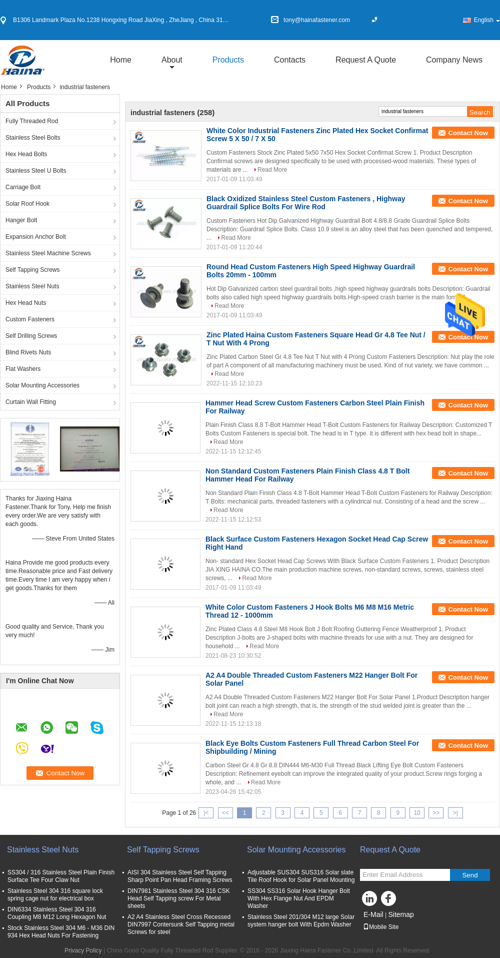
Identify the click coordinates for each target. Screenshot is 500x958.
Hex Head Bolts (26, 154)
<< (225, 812)
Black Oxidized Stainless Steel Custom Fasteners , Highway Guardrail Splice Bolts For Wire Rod (306, 203)
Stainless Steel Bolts (33, 137)
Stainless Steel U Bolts (36, 170)
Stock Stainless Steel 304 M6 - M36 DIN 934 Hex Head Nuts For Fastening (61, 931)
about (172, 60)
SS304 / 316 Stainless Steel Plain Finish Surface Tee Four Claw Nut (61, 876)
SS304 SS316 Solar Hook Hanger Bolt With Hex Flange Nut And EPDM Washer (299, 898)
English (487, 20)
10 (417, 812)
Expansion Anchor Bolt (36, 236)
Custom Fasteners (30, 319)
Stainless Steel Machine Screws (48, 253)
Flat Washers (23, 368)
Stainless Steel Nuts (32, 286)
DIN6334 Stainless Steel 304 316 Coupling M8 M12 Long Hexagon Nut (57, 913)
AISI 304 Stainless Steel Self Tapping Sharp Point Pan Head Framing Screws (180, 876)
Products (228, 60)
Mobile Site (380, 926)
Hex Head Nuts (26, 302)
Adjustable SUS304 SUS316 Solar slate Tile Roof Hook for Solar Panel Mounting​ (301, 876)
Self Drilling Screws (31, 335)
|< (206, 812)
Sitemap (401, 914)
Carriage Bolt (23, 187)
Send (470, 875)
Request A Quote (366, 60)
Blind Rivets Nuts (28, 352)
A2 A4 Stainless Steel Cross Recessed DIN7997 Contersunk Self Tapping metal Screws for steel (181, 924)
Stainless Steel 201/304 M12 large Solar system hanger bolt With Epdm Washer (301, 920)
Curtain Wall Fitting (31, 401)
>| (455, 812)
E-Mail (374, 914)
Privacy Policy (83, 950)
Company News (454, 60)
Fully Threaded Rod (32, 121)
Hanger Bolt (21, 220)
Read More (272, 169)
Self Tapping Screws (33, 269)
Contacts (290, 60)
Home (121, 60)
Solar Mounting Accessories (43, 385)
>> (436, 812)
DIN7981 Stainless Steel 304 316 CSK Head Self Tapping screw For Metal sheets (179, 898)
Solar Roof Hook (28, 203)
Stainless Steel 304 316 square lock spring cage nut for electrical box (57, 894)
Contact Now (468, 133)
